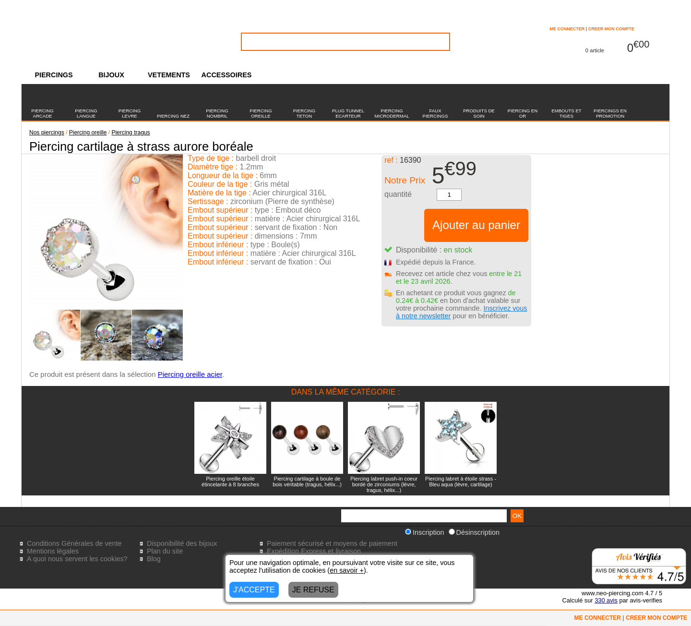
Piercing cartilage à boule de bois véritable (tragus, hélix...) (307, 481)
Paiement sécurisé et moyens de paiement (332, 543)
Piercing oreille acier (190, 374)
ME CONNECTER (566, 28)
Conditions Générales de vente (74, 543)
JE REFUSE (313, 590)
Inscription (424, 532)
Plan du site (165, 551)
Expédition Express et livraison (314, 551)
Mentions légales (53, 551)
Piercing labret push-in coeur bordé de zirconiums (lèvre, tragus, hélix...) (383, 484)
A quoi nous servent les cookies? (77, 559)
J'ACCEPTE (254, 590)
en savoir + (347, 570)
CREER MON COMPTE (611, 28)
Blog (154, 559)
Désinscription (474, 532)
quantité (398, 194)
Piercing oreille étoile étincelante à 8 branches (230, 481)
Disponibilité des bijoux (182, 543)
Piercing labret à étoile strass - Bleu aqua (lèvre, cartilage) (460, 481)
